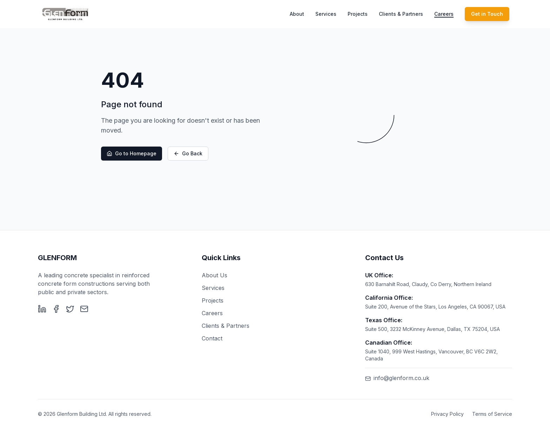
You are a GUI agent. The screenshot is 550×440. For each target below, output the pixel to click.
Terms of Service (492, 414)
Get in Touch (487, 14)
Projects (358, 14)
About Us (214, 275)
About (297, 14)
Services (325, 14)
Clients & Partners (401, 14)
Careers (444, 14)
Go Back (188, 154)
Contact (212, 338)
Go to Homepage (131, 154)
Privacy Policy (447, 414)
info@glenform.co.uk (397, 377)
